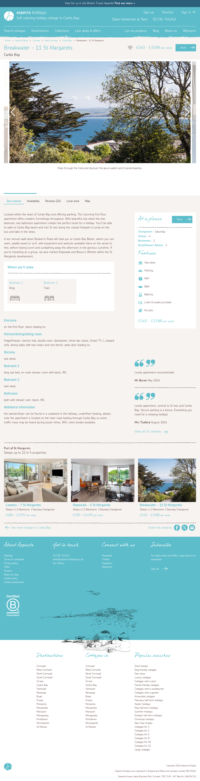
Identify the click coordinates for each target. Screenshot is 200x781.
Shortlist (167, 12)
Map (87, 201)
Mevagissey (43, 715)
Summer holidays (144, 711)
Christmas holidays (144, 719)
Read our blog (11, 574)
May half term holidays (146, 708)
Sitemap (8, 555)
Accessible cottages (145, 696)
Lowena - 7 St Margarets (23, 505)
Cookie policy (10, 578)
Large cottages (142, 749)
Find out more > (125, 3)
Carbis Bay (67, 40)
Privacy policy (11, 563)
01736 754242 (61, 555)
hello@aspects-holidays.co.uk (68, 559)
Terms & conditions (14, 559)
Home (8, 40)
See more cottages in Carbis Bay (31, 527)
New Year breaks (143, 723)
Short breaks (141, 666)
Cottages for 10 (143, 742)
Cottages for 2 (142, 727)
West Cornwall (51, 40)
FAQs (6, 567)
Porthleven (42, 719)
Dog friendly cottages (146, 670)
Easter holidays (142, 704)
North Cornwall (44, 674)
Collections (62, 31)
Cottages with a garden (147, 692)
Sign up (148, 12)
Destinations (40, 31)
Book (183, 47)
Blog (156, 31)
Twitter (187, 19)
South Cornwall (44, 677)
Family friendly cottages (147, 685)
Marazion (41, 711)
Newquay (41, 692)
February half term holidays (149, 700)
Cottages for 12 (143, 746)
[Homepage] (9, 16)
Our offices (58, 563)
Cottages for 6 (142, 734)
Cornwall (36, 40)
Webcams (189, 31)
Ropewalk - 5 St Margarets (92, 505)
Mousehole (42, 708)
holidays (31, 12)
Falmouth (41, 689)
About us (171, 31)
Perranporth (43, 723)
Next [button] (187, 112)
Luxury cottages (143, 677)
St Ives (40, 681)
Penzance (42, 704)
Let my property (136, 31)
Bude (39, 696)
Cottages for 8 (142, 738)
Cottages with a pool (145, 681)
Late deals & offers (88, 31)
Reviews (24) (53, 201)
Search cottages (15, 31)
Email (192, 528)
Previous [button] (13, 112)
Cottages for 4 (142, 730)
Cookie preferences (14, 582)
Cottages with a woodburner (149, 689)
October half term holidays (148, 715)
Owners (8, 571)
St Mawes (42, 727)
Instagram (193, 19)
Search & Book (21, 40)
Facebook (181, 19)
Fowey (40, 700)
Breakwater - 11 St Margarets (161, 505)
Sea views (140, 674)
